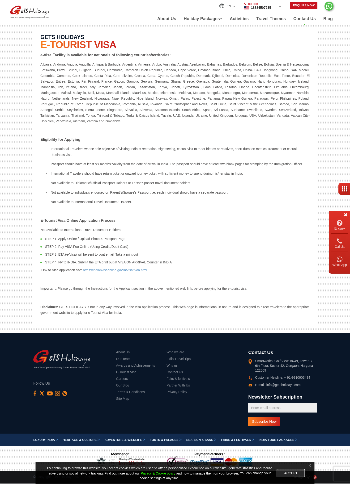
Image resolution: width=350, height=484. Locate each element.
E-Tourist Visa (126, 372)
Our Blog (122, 385)
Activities (239, 18)
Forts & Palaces (166, 440)
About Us (166, 18)
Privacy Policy (176, 392)
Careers (122, 379)
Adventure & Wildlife (124, 440)
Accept (293, 473)
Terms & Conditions (130, 392)
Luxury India (45, 440)
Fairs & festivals (178, 379)
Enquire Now (301, 6)
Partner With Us (178, 385)
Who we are (175, 352)
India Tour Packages (278, 440)
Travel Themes (271, 18)
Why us (172, 365)
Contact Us (304, 18)
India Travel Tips (178, 359)
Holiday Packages (203, 18)
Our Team (123, 359)
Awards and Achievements (135, 365)
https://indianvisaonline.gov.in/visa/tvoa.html (115, 270)
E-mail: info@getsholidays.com (277, 385)
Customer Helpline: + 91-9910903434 (282, 377)
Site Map (122, 398)
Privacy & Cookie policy (153, 473)
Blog (328, 18)
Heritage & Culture (81, 440)
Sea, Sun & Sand (201, 440)
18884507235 (255, 7)
